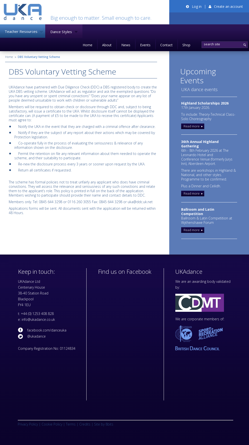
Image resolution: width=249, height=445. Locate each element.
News (125, 45)
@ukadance (36, 336)
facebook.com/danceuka (46, 330)
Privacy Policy (28, 424)
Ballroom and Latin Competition (197, 211)
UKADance (23, 12)
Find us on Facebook (124, 271)
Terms (71, 424)
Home (87, 45)
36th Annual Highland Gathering (200, 143)
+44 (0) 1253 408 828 (37, 313)
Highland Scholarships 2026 (205, 103)
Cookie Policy (52, 424)
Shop (186, 45)
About (107, 45)
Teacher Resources (21, 31)
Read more (192, 126)
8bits (109, 424)
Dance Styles (61, 31)
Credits (84, 424)
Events (145, 45)
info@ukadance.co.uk (38, 319)
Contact (166, 45)
